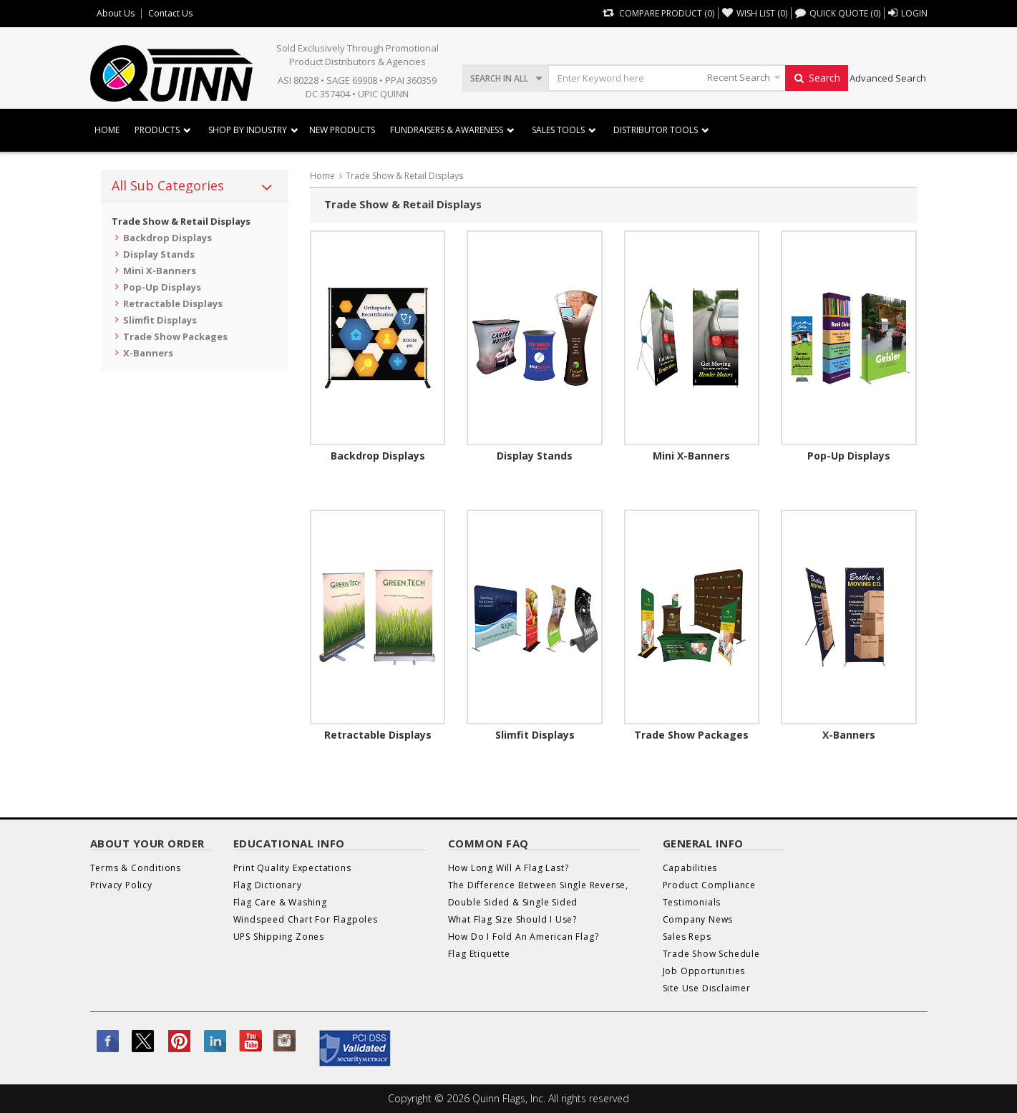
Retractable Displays (173, 303)
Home (107, 130)
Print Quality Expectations (292, 868)
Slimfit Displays (160, 320)
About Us (116, 14)
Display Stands (159, 254)
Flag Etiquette (479, 954)
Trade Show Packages (175, 336)
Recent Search (738, 77)
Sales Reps (687, 936)
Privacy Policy (121, 885)
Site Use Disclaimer (707, 988)
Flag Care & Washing (280, 902)
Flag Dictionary (267, 885)
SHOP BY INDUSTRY (247, 130)
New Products (342, 130)
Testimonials (692, 902)
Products (157, 130)
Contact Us (170, 14)
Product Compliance (709, 885)
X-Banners (148, 352)
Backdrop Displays (167, 237)
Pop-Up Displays (162, 287)
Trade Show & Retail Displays (181, 221)
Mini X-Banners (159, 270)
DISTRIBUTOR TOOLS (655, 130)
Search (816, 77)
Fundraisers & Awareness (446, 130)
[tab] (195, 186)
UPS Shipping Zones (278, 936)
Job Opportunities (704, 971)
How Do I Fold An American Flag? (523, 936)
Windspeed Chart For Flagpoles (305, 919)
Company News (698, 919)
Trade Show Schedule (711, 954)
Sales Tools (558, 130)
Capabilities (690, 868)
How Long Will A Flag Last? (508, 868)
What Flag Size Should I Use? (512, 919)
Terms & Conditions (135, 868)
